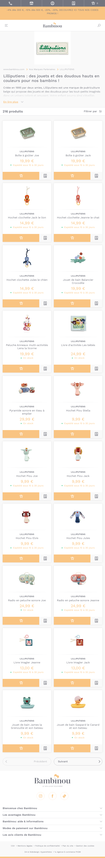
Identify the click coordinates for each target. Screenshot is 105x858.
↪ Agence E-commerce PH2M (67, 852)
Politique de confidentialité (47, 846)
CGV (13, 846)
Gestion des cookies (85, 846)
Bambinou (52, 25)
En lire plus (10, 101)
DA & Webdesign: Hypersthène (38, 852)
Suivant (63, 761)
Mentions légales (25, 846)
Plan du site (67, 846)
